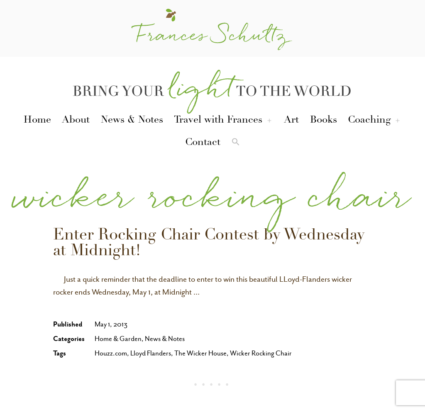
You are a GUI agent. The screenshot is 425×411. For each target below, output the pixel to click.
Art (291, 121)
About (76, 121)
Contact (202, 143)
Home (37, 121)
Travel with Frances (218, 121)
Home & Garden (118, 339)
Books (323, 121)
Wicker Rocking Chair (261, 353)
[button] (235, 143)
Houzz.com (111, 353)
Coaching (369, 121)
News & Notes (132, 121)
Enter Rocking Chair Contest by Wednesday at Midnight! (208, 244)
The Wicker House (200, 353)
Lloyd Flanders (150, 353)
